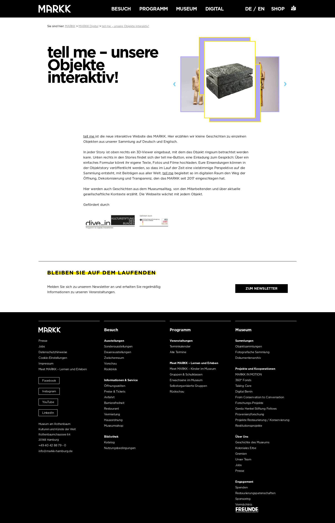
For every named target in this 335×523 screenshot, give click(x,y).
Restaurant (111, 408)
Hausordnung (113, 420)
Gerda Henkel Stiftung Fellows (256, 408)
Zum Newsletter (261, 289)
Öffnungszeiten (114, 385)
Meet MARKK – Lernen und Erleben (62, 369)
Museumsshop (113, 425)
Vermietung (112, 414)
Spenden (241, 487)
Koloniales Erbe (245, 448)
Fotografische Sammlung (252, 352)
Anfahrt (109, 397)
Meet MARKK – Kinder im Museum (193, 368)
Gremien (241, 453)
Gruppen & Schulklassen (186, 374)
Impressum (45, 363)
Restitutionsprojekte (248, 425)
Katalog (109, 442)
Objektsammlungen (248, 346)
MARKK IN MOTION (248, 374)
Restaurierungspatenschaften (255, 493)
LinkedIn (48, 412)
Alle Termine (178, 352)
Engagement (244, 481)
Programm (153, 9)
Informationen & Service (121, 380)
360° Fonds (243, 380)
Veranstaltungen (181, 340)
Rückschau (177, 391)
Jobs (41, 346)
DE (248, 8)
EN (261, 8)
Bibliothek (111, 436)
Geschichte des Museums (252, 442)
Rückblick (110, 369)
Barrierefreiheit (114, 403)
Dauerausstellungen (117, 352)
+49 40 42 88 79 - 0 (52, 445)
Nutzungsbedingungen (120, 448)
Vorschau (110, 363)
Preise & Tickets (114, 391)
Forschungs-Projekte (249, 403)
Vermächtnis (243, 504)
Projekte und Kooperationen (255, 368)
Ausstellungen (114, 340)
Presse (42, 340)
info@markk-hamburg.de (55, 451)
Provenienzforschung (249, 414)
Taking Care (243, 385)
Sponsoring (243, 498)
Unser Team (243, 459)
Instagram (49, 391)
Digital (214, 9)
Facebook (49, 380)
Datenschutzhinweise (52, 352)
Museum (186, 9)
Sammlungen (244, 340)
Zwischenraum (114, 357)
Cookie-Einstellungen (52, 357)
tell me (89, 136)
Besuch (121, 9)
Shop (277, 8)
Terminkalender (180, 346)
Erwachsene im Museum (186, 380)
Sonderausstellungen (118, 346)
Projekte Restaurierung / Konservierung (262, 420)
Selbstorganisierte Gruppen (188, 385)
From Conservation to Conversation (259, 397)
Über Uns (241, 436)
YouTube (48, 402)
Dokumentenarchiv (248, 357)
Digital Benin (243, 391)
